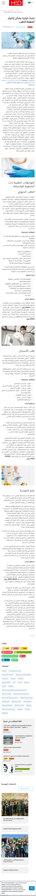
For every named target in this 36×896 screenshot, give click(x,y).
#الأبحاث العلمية (19, 705)
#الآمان (4, 671)
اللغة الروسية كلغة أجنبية (23, 652)
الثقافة (14, 660)
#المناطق (5, 713)
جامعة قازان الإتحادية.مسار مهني (12, 747)
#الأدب (4, 686)
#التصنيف (5, 678)
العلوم (24, 648)
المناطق (5, 660)
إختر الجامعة (24, 789)
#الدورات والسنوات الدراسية (10, 698)
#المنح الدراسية (6, 694)
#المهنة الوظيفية (20, 27)
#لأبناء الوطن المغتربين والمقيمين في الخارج (14, 690)
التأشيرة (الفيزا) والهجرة (9, 656)
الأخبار (22, 656)
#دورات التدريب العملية (8, 709)
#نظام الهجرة (27, 701)
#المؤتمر (20, 709)
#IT (14, 682)
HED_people (7, 652)
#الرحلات (27, 709)
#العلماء (28, 705)
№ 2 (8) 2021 (6, 27)
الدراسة (17, 10)
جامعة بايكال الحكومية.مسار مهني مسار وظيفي (16, 756)
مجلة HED (10, 10)
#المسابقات (5, 701)
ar (30, 2)
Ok (32, 888)
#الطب (12, 27)
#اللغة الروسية (6, 682)
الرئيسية (3, 10)
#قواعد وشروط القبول (26, 698)
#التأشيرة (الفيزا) (16, 701)
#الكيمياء (20, 678)
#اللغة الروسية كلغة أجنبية (21, 694)
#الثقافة (11, 686)
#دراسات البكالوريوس (15, 671)
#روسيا (27, 682)
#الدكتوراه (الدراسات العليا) (23, 675)
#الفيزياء (13, 678)
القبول (5, 648)
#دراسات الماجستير (7, 675)
